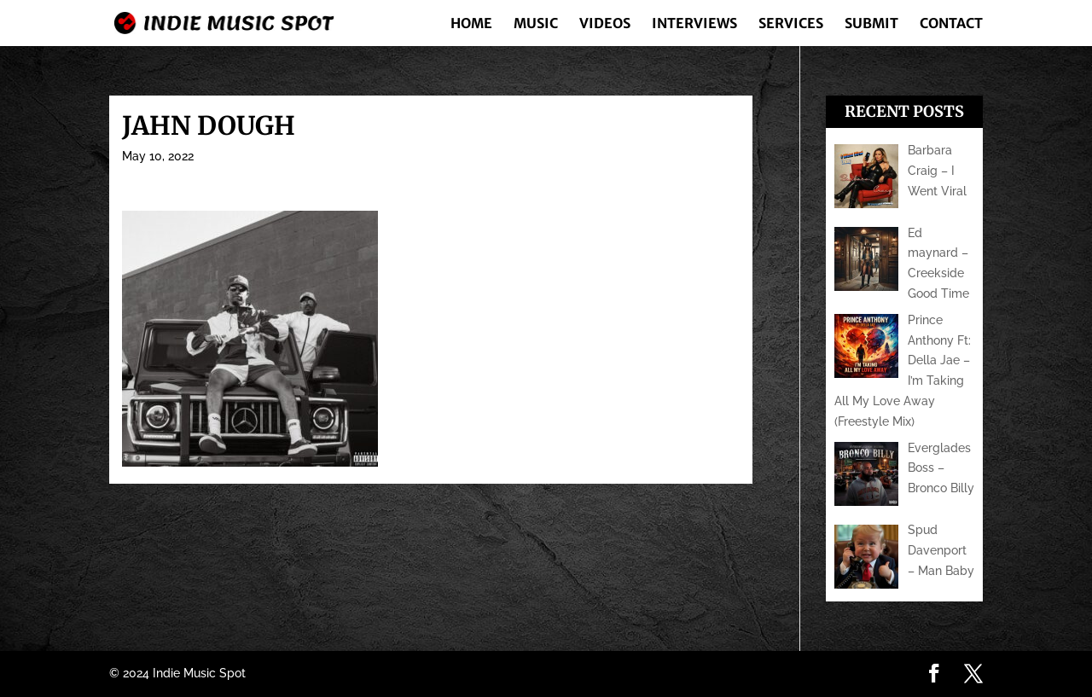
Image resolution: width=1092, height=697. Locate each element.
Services (790, 24)
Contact (951, 24)
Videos (604, 24)
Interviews (694, 24)
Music (536, 24)
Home (471, 24)
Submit (871, 24)
